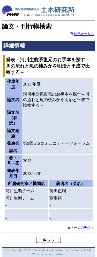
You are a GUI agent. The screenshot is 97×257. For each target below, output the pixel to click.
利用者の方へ (84, 34)
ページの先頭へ (82, 227)
